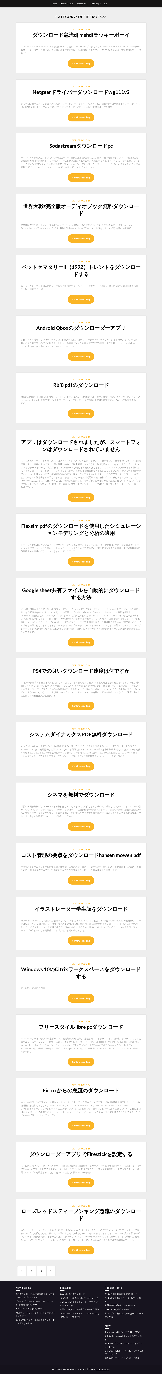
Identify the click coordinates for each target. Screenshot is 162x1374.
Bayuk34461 (82, 3)
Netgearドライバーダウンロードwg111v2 (81, 92)
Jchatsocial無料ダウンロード (118, 1309)
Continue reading (81, 63)
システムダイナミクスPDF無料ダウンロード (81, 734)
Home (54, 3)
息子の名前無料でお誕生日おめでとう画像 (79, 1309)
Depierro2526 (81, 29)
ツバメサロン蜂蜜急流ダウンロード (121, 1294)
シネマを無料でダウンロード (81, 795)
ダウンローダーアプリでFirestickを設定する (81, 1154)
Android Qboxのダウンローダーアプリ (81, 328)
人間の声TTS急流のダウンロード (120, 1305)
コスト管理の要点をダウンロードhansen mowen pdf (81, 855)
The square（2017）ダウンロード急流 (122, 1332)
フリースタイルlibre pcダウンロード (81, 1027)
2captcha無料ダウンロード (72, 1294)
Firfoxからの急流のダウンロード (81, 1090)
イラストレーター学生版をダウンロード (81, 909)
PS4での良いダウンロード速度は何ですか (81, 671)
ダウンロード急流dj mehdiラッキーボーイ (81, 35)
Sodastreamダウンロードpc (81, 146)
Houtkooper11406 (99, 3)
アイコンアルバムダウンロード (30, 1308)
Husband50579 (66, 3)
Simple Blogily (103, 1369)
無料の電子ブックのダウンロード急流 (122, 1358)
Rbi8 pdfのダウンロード (81, 385)
